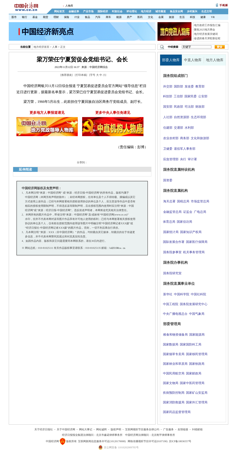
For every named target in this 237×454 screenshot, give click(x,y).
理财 (56, 17)
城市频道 (160, 11)
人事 (54, 46)
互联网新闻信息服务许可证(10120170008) (102, 441)
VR (213, 17)
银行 (24, 17)
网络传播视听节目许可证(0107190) (148, 441)
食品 (87, 17)
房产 (129, 17)
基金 (35, 17)
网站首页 (59, 11)
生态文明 (206, 11)
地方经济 (146, 11)
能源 (119, 17)
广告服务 (168, 429)
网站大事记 (85, 429)
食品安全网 (176, 11)
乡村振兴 (192, 11)
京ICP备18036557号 (180, 441)
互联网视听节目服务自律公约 (142, 429)
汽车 (98, 17)
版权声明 (116, 429)
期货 (45, 17)
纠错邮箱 (197, 429)
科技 (192, 17)
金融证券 (74, 11)
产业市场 (88, 11)
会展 (161, 17)
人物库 (69, 5)
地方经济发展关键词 (206, 34)
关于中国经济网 (66, 429)
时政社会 (117, 11)
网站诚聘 (101, 429)
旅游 (171, 17)
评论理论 (131, 11)
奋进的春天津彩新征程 (207, 38)
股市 (14, 17)
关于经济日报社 (43, 429)
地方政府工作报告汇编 (207, 25)
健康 (203, 17)
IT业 (77, 17)
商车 (108, 17)
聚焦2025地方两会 (204, 29)
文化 (150, 17)
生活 (182, 17)
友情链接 (183, 429)
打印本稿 (81, 75)
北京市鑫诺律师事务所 (109, 434)
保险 (66, 17)
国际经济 (102, 11)
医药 (140, 17)
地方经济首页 (41, 46)
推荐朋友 (66, 75)
